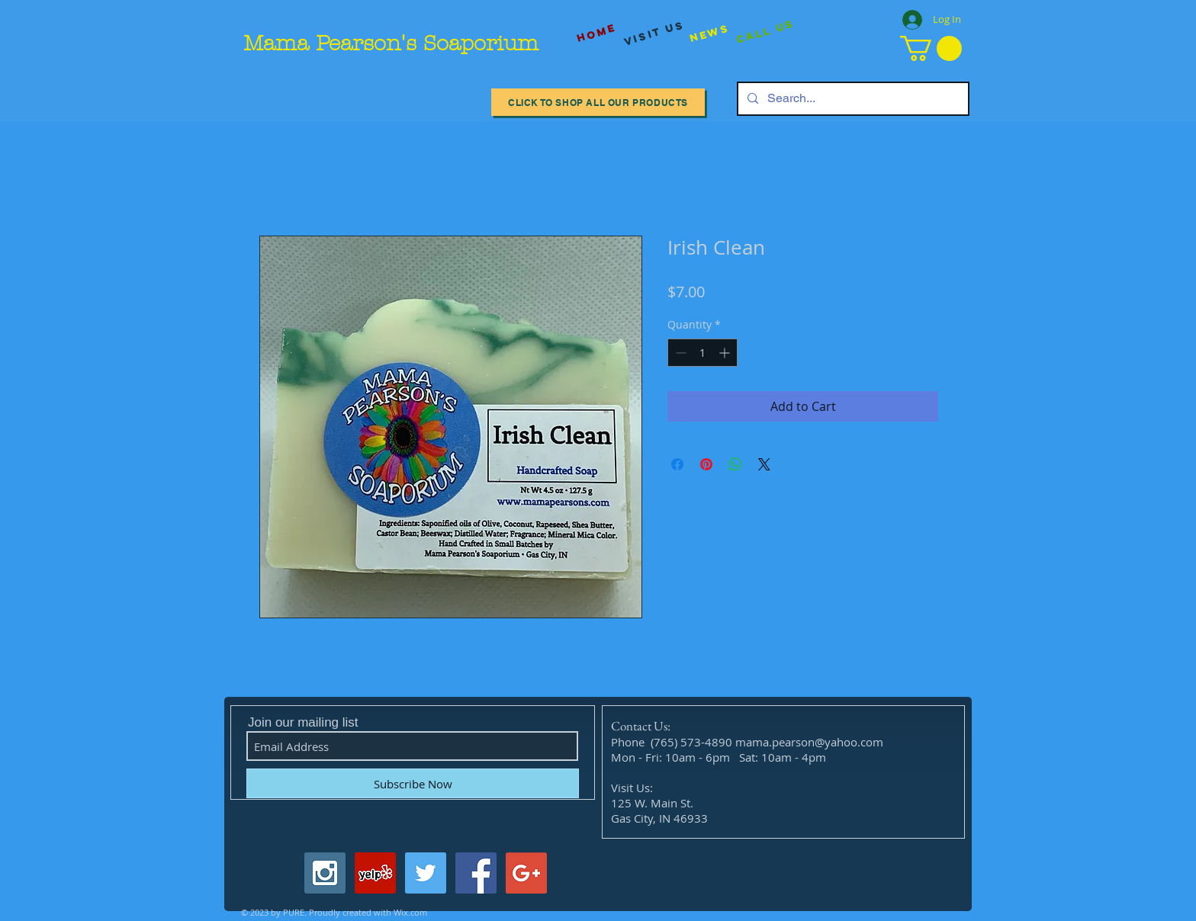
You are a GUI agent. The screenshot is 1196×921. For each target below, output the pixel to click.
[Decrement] (679, 352)
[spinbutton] (702, 352)
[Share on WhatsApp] (735, 464)
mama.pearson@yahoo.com (809, 741)
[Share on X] (764, 464)
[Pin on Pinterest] (706, 464)
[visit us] (654, 33)
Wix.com (410, 912)
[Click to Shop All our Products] (598, 102)
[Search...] (851, 98)
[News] (709, 33)
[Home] (596, 33)
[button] (931, 48)
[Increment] (725, 352)
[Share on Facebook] (677, 464)
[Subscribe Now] (412, 783)
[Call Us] (765, 32)
